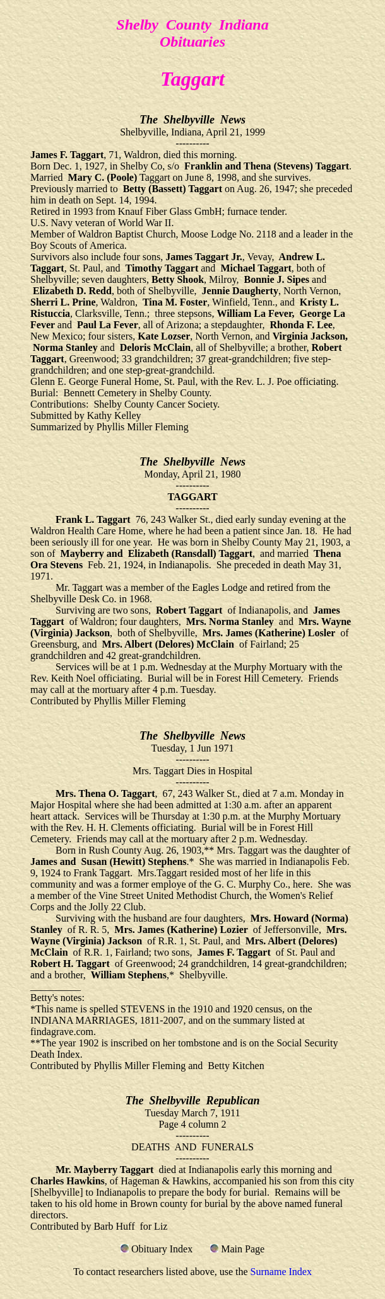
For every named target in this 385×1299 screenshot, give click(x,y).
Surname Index (281, 1271)
